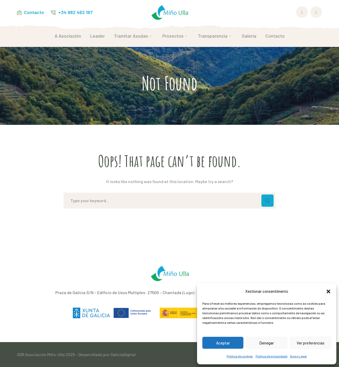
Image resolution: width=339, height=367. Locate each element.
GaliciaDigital (123, 354)
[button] (328, 291)
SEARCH (267, 200)
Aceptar (223, 343)
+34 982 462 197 (75, 12)
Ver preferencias (310, 343)
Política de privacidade (271, 356)
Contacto (34, 12)
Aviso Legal (298, 356)
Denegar (266, 343)
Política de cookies (240, 356)
